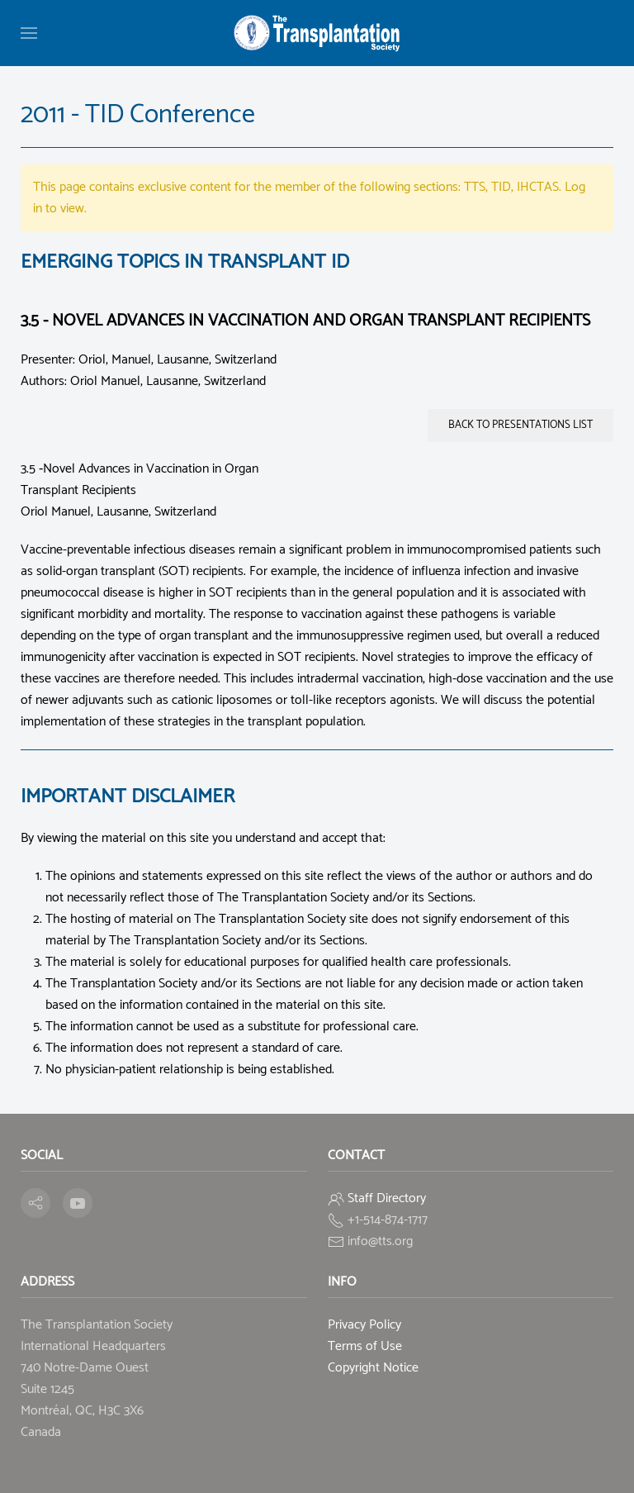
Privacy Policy (364, 1325)
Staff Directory (387, 1198)
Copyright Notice (373, 1368)
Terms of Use (365, 1346)
